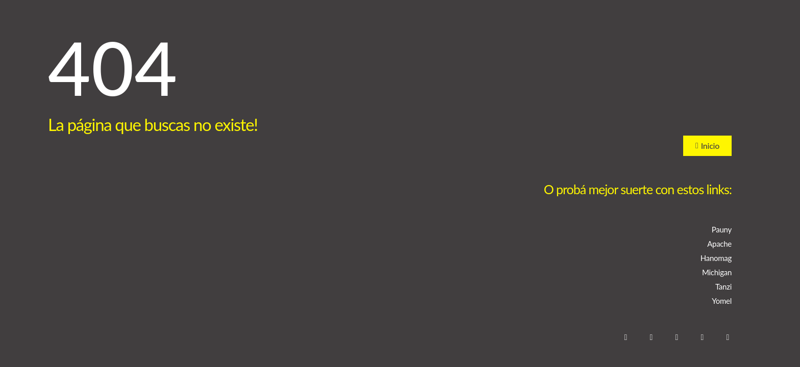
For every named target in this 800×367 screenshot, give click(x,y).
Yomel (722, 300)
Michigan (717, 272)
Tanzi (723, 286)
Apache (719, 243)
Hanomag (716, 258)
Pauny (722, 229)
